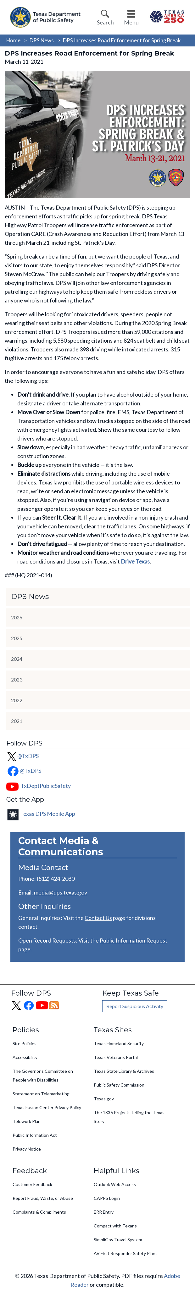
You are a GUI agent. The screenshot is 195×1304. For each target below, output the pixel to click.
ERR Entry (104, 1212)
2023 (16, 679)
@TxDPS (22, 755)
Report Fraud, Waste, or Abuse (43, 1198)
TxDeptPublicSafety (45, 785)
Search (105, 22)
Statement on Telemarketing (41, 1093)
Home (13, 40)
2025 (16, 638)
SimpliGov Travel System (118, 1239)
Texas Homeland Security (119, 1043)
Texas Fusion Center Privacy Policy (47, 1107)
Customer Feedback (32, 1184)
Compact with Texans (115, 1225)
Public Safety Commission (119, 1085)
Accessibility (25, 1057)
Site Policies (24, 1043)
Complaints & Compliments (39, 1212)
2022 (16, 700)
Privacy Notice (27, 1149)
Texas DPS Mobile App (47, 813)
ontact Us (100, 917)
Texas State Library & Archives (124, 1071)
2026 (16, 617)
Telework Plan (27, 1121)
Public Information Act (35, 1135)
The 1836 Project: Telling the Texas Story (129, 1117)
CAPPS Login (107, 1198)
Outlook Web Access (115, 1184)
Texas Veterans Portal (116, 1057)
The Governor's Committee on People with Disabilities (43, 1075)
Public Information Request (133, 940)
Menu (131, 22)
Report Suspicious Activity (134, 1006)
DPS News (42, 40)
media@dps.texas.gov (60, 892)
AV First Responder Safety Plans (126, 1253)
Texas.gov (104, 1098)
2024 (16, 659)
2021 (16, 721)
